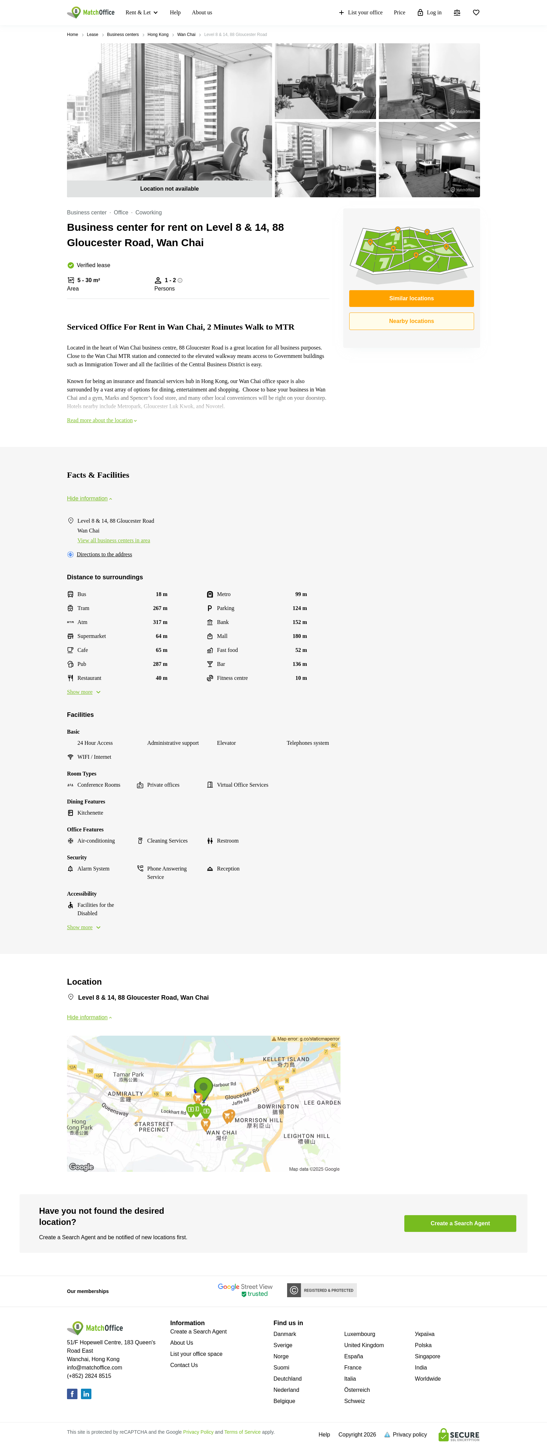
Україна (424, 1334)
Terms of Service (242, 1432)
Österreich (357, 1390)
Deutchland (288, 1379)
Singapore (427, 1356)
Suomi (281, 1368)
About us (202, 12)
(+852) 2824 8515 (89, 1376)
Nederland (286, 1390)
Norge (281, 1356)
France (353, 1368)
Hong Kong (158, 34)
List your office (360, 12)
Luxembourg (359, 1334)
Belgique (284, 1401)
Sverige (283, 1345)
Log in (429, 12)
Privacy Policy (198, 1432)
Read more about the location (102, 420)
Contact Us (184, 1365)
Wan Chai (186, 34)
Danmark (285, 1334)
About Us (181, 1343)
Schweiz (354, 1401)
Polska (423, 1345)
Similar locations (411, 298)
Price (399, 12)
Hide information (90, 498)
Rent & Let (138, 12)
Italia (350, 1379)
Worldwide (428, 1379)
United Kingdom (364, 1345)
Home (72, 34)
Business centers (123, 34)
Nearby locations (411, 321)
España (353, 1356)
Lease (92, 34)
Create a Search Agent (198, 1332)
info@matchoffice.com (94, 1368)
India (421, 1368)
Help (175, 12)
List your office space (196, 1354)
